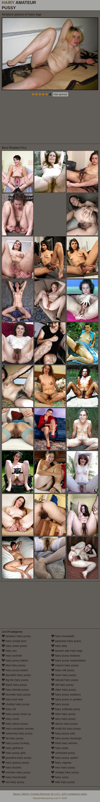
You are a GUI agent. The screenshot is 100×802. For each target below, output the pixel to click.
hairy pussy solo (63, 733)
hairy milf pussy (62, 670)
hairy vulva (59, 777)
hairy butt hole (12, 699)
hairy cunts (10, 718)
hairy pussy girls (14, 752)
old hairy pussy (62, 684)
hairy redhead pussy (65, 709)
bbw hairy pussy (14, 665)
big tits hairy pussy (15, 679)
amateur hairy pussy (16, 636)
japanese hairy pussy (66, 641)
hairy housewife (62, 636)
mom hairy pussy (63, 675)
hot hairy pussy (13, 782)
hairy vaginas (61, 762)
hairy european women (18, 728)
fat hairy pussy (13, 738)
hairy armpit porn (14, 641)
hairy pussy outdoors (66, 694)
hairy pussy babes (15, 660)
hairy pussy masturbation (68, 660)
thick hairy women (64, 743)
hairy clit (9, 709)
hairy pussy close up (16, 714)
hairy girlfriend (12, 748)
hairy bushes (11, 767)
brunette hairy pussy (16, 694)
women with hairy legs (66, 650)
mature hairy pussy (65, 665)
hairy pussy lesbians (65, 655)
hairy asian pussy (14, 645)
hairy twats (59, 748)
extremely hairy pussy (17, 733)
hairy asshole (12, 655)
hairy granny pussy (15, 762)
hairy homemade (14, 777)
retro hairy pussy (63, 714)
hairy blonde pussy (15, 689)
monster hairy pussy (16, 772)
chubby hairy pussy (15, 704)
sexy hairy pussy (63, 718)
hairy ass (9, 650)
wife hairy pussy (63, 782)
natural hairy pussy (64, 679)
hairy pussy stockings (66, 738)
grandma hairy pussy (16, 757)
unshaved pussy (63, 752)
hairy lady (59, 645)
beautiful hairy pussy (16, 675)
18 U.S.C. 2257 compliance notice (68, 794)
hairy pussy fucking (15, 743)
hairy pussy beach (15, 670)
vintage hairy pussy (65, 772)
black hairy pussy (14, 684)
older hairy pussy (63, 689)
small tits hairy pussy (66, 728)
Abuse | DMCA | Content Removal (31, 794)
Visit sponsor (60, 94)
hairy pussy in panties (66, 699)
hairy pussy (60, 704)
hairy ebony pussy (15, 723)
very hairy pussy (63, 767)
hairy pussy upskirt (64, 757)
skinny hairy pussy (64, 723)
